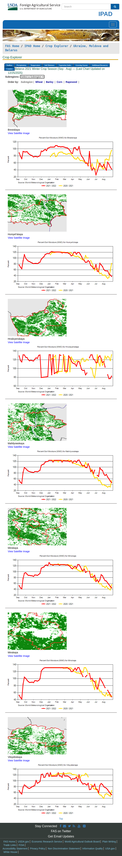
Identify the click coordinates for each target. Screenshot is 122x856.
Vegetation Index (65, 65)
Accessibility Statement (15, 848)
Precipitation (21, 65)
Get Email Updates (61, 836)
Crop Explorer (56, 46)
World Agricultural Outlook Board (82, 841)
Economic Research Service (47, 841)
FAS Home (12, 46)
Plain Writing (109, 841)
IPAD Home (32, 46)
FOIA (21, 845)
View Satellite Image (19, 133)
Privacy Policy (37, 848)
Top (61, 818)
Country (9, 69)
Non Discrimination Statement (64, 848)
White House (10, 852)
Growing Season (81, 65)
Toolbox (9, 65)
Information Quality (92, 848)
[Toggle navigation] (113, 24)
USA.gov (110, 848)
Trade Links (9, 845)
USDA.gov (23, 841)
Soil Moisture (49, 65)
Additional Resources (100, 65)
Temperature (35, 65)
